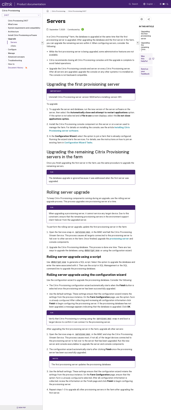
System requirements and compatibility (24, 28)
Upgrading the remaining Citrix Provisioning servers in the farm (146, 50)
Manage (11, 53)
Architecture (13, 32)
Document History (17, 68)
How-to (11, 64)
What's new (13, 24)
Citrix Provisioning (58, 11)
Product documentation (31, 4)
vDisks (13, 46)
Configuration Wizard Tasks (78, 142)
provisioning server (119, 238)
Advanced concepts (16, 57)
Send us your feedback (145, 71)
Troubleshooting (15, 60)
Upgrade (12, 39)
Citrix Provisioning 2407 (18, 21)
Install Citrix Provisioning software (22, 35)
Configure (12, 50)
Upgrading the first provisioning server (146, 35)
